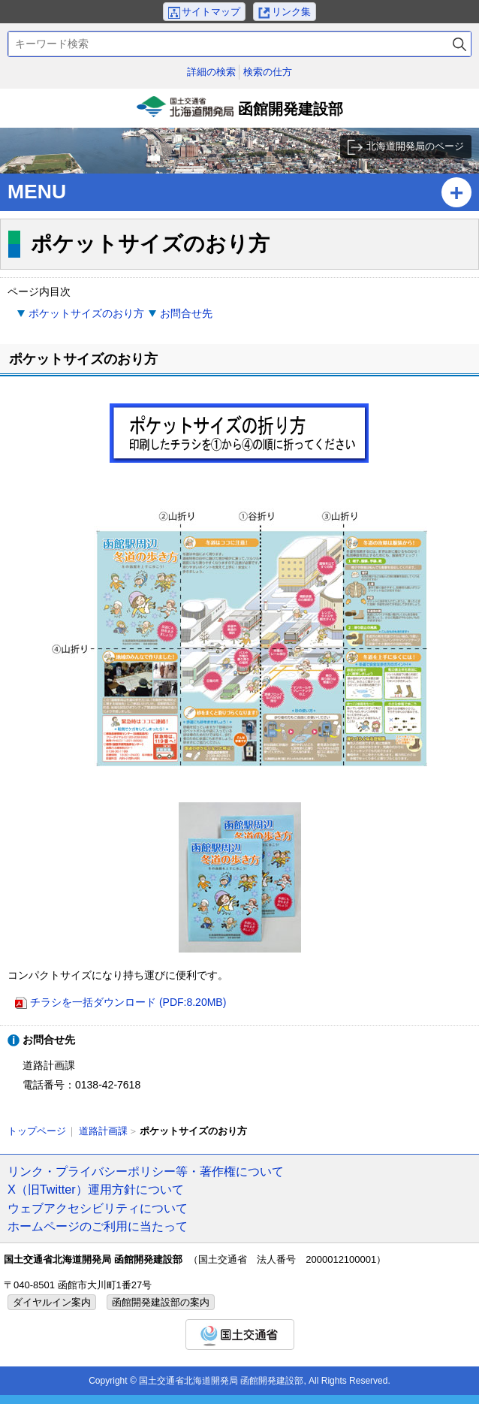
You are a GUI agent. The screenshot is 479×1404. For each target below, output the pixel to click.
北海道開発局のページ (415, 146)
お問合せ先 (186, 313)
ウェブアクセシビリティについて (98, 1208)
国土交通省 (239, 1334)
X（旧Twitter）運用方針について (96, 1189)
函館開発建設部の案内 (160, 1302)
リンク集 (291, 11)
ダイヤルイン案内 (52, 1302)
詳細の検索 (211, 71)
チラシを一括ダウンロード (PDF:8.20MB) (128, 1002)
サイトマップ (211, 11)
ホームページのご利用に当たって (98, 1226)
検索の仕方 (267, 71)
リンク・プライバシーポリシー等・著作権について (146, 1171)
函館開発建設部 (239, 112)
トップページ (37, 1131)
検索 (459, 44)
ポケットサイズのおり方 (86, 313)
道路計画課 (103, 1131)
